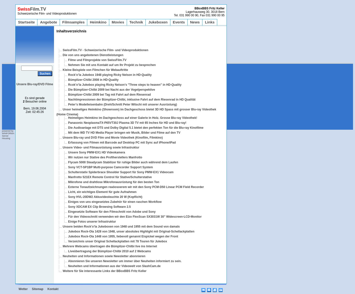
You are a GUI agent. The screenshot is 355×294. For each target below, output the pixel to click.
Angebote (48, 22)
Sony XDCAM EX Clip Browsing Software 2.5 (99, 207)
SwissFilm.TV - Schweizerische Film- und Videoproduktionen (105, 50)
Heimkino (98, 22)
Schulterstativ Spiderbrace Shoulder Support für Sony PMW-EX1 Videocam (121, 172)
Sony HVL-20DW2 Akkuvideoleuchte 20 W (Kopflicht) (105, 197)
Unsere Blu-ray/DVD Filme (35, 84)
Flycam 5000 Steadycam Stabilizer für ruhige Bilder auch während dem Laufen (123, 162)
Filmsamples (73, 22)
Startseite (26, 22)
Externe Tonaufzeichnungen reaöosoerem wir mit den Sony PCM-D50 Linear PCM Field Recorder (136, 187)
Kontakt (53, 289)
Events (179, 22)
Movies (118, 22)
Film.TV (32, 9)
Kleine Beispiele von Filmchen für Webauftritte (95, 70)
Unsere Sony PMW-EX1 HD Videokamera (96, 152)
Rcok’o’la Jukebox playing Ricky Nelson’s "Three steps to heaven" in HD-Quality (124, 84)
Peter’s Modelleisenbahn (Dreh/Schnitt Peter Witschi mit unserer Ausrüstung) (122, 104)
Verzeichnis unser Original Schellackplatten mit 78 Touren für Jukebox (117, 241)
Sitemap (37, 289)
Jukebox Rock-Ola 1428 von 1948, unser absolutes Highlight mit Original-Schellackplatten (131, 231)
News (195, 22)
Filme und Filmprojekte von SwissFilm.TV (97, 60)
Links (209, 22)
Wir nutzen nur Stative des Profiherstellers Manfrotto (105, 157)
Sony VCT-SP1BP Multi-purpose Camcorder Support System (110, 167)
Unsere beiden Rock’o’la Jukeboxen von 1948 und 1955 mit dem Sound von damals (121, 226)
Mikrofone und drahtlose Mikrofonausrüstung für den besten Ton (113, 182)
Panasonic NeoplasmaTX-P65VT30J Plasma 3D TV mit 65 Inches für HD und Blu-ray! (127, 123)
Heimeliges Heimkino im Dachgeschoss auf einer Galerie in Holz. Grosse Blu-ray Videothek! (132, 118)
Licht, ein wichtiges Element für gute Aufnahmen (102, 192)
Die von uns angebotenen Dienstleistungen (93, 55)
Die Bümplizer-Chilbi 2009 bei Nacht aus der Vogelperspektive (111, 89)
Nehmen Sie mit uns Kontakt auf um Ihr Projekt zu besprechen (112, 65)
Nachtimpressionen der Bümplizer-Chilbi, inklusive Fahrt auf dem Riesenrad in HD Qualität (131, 99)
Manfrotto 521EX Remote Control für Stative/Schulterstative (110, 177)
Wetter (23, 289)
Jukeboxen (157, 22)
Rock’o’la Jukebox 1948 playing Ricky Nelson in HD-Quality (110, 75)
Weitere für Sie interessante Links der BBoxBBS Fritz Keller (104, 271)
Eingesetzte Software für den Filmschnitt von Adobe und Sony (112, 211)
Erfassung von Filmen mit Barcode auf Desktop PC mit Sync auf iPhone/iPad (122, 142)
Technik (136, 22)
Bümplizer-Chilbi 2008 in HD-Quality (93, 80)
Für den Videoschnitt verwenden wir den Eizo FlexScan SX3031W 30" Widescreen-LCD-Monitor (134, 216)
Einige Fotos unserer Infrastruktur (92, 221)
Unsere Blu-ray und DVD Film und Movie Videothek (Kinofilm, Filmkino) (113, 137)
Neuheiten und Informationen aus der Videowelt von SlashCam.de (114, 266)
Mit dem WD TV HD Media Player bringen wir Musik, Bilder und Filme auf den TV (124, 132)
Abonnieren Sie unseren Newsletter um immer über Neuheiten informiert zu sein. (124, 261)
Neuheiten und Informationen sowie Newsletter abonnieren (104, 256)
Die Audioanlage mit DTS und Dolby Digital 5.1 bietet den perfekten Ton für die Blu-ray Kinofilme (135, 127)
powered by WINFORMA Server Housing (8, 135)
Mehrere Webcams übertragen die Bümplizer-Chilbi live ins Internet (110, 246)
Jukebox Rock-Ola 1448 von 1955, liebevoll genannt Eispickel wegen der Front (123, 236)
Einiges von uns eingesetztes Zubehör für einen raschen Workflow (114, 202)
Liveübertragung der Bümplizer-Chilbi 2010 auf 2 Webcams (109, 251)
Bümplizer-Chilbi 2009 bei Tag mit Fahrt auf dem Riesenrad (109, 94)
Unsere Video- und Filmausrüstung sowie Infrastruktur (101, 147)
